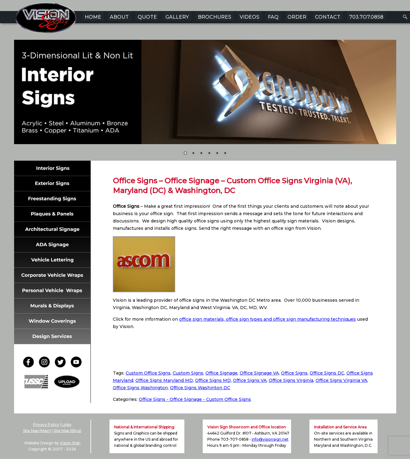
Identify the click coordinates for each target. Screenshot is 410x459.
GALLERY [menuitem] (177, 17)
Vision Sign (70, 443)
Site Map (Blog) (67, 430)
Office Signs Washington (140, 387)
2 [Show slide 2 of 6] (193, 153)
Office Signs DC (327, 373)
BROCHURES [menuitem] (214, 17)
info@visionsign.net (270, 439)
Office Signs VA (250, 380)
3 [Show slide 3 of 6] (201, 153)
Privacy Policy (46, 424)
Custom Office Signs (148, 373)
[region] (205, 101)
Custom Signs (188, 373)
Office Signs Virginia (291, 380)
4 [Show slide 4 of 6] (209, 153)
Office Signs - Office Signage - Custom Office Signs (195, 399)
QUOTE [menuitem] (147, 17)
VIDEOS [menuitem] (249, 17)
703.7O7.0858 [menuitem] (366, 17)
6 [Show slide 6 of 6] (225, 153)
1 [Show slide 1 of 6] (185, 153)
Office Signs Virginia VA (341, 380)
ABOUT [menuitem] (119, 17)
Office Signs (294, 373)
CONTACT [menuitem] (327, 17)
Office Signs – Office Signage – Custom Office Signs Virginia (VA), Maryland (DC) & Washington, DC (232, 185)
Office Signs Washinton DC (200, 387)
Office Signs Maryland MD (164, 380)
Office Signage (221, 373)
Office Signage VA (259, 373)
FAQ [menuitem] (273, 17)
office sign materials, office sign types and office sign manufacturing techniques (267, 319)
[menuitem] (405, 17)
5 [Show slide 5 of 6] (217, 153)
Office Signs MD (213, 380)
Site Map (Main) (37, 430)
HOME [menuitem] (93, 17)
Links (66, 424)
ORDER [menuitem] (296, 17)
